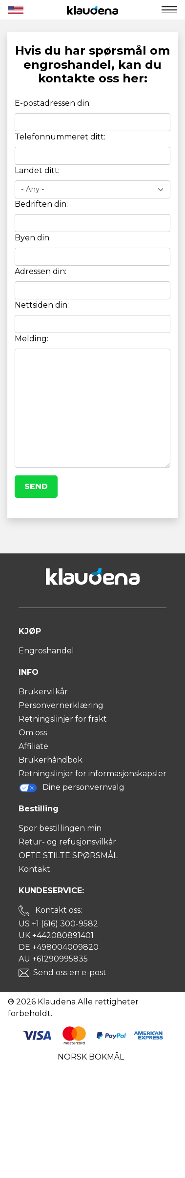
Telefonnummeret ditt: (60, 136)
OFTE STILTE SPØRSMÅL (68, 855)
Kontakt (34, 869)
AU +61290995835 (53, 958)
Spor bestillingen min (60, 828)
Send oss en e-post (69, 972)
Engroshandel (46, 650)
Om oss (33, 732)
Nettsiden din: (42, 305)
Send (36, 486)
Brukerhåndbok (50, 760)
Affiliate (33, 746)
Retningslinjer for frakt (63, 719)
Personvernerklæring (61, 705)
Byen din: (33, 237)
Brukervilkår (43, 691)
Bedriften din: (41, 204)
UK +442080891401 (56, 935)
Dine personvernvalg (71, 788)
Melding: (31, 338)
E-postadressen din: (53, 103)
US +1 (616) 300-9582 (58, 923)
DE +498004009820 (59, 947)
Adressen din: (40, 271)
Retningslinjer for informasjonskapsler (92, 773)
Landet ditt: (37, 170)
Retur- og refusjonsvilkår (67, 841)
